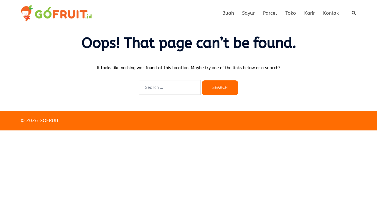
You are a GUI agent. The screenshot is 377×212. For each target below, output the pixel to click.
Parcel (270, 13)
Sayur (248, 13)
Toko (290, 13)
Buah (228, 13)
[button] (354, 13)
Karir (309, 13)
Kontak (331, 13)
